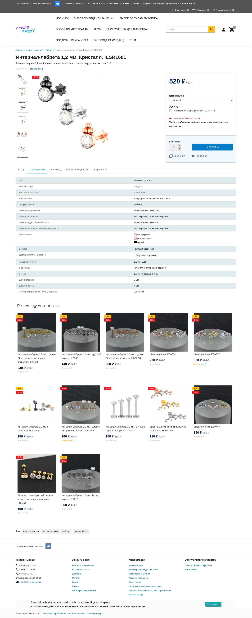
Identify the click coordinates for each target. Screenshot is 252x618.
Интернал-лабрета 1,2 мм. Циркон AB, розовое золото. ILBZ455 (81, 428)
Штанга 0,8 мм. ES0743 (207, 426)
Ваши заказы (191, 569)
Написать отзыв (36, 69)
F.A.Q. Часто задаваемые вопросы (145, 586)
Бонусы (146, 3)
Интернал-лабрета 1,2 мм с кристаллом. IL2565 (33, 428)
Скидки (135, 3)
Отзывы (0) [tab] (55, 169)
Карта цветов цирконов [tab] (77, 169)
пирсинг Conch (81, 531)
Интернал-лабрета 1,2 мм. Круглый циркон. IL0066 (81, 356)
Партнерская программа (165, 3)
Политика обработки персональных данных (64, 613)
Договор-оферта (96, 613)
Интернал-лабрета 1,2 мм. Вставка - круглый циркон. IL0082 (125, 428)
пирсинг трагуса (31, 531)
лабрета (66, 531)
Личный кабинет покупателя (198, 565)
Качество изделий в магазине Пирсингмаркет (150, 590)
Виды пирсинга (135, 565)
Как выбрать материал (139, 574)
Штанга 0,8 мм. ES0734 (163, 354)
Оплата (75, 578)
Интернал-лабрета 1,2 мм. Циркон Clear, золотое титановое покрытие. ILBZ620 (37, 358)
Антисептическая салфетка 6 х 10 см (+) (195, 111)
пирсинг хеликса (50, 531)
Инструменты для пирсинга (126, 29)
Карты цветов (135, 582)
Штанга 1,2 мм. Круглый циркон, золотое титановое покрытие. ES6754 (35, 499)
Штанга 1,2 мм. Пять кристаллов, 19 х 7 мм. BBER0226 (168, 428)
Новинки (62, 18)
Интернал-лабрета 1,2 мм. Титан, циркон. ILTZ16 (80, 497)
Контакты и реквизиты (74, 3)
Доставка (76, 574)
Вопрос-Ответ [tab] (100, 169)
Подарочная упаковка (72, 40)
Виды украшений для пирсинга (143, 569)
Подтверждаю (213, 604)
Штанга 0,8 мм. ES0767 (207, 354)
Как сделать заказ (97, 3)
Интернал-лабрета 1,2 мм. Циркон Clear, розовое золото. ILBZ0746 (125, 356)
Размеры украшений (138, 578)
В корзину (212, 147)
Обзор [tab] (21, 169)
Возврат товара (136, 594)
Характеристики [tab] (37, 169)
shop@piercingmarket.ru (42, 3)
